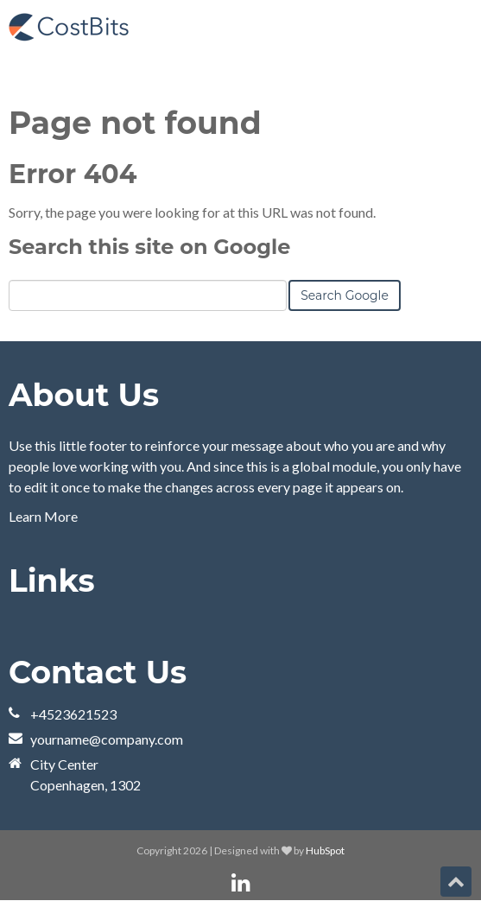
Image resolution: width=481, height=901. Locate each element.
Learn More (43, 516)
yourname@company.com (106, 739)
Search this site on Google (149, 246)
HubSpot (325, 850)
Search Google (345, 295)
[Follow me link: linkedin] (240, 883)
